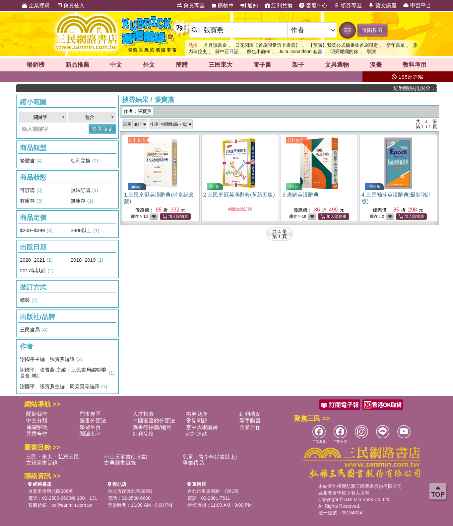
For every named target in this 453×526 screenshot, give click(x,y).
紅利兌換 (278, 5)
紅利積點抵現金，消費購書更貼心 (419, 88)
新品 (77, 64)
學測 (371, 51)
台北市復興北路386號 (50, 491)
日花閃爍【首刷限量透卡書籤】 (267, 45)
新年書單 (395, 45)
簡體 (182, 64)
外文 (149, 64)
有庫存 (31, 201)
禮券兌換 (196, 414)
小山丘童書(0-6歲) (125, 457)
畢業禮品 (193, 463)
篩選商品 (102, 129)
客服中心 (313, 5)
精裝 (28, 300)
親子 (298, 64)
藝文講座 (382, 5)
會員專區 (191, 5)
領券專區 (348, 5)
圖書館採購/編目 (152, 427)
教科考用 (414, 64)
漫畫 (376, 64)
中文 (116, 64)
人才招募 (143, 414)
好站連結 (196, 434)
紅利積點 (250, 414)
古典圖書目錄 (120, 463)
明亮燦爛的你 (344, 51)
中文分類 (36, 420)
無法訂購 (84, 190)
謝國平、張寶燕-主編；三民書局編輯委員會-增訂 (67, 373)
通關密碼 (36, 427)
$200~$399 (36, 230)
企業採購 (36, 5)
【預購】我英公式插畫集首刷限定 (343, 45)
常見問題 (196, 420)
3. (301, 195)
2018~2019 (87, 260)
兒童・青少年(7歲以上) (210, 457)
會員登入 (70, 5)
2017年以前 (37, 271)
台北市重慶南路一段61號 (213, 491)
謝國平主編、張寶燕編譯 (51, 359)
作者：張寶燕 (138, 111)
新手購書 (250, 420)
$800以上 (85, 230)
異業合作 (36, 434)
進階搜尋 (372, 30)
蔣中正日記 (226, 51)
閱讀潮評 (90, 434)
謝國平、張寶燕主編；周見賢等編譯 (63, 387)
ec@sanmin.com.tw (71, 505)
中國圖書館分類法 (154, 420)
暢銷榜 (35, 64)
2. (239, 195)
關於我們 (36, 414)
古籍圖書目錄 (42, 463)
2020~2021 (36, 260)
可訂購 (31, 190)
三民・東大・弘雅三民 (52, 457)
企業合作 (250, 427)
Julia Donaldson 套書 (300, 51)
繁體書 (31, 161)
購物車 (222, 5)
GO (347, 30)
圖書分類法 (93, 420)
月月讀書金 (215, 45)
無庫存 (82, 201)
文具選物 (337, 64)
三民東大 (220, 64)
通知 (249, 5)
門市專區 (90, 414)
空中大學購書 (202, 427)
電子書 (262, 64)
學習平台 (417, 5)
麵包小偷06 (259, 51)
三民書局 (33, 330)
